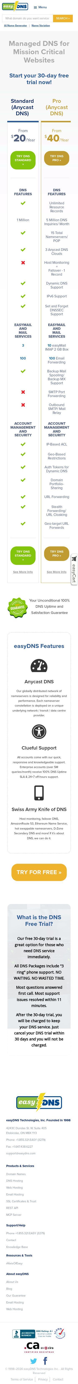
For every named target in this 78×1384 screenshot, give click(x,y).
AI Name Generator (15, 25)
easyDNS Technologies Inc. (41, 1369)
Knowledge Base (17, 1247)
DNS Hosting (14, 1181)
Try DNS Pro (56, 158)
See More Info (23, 572)
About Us (12, 1282)
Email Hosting (15, 1194)
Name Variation (41, 25)
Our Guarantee (16, 1295)
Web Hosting (14, 1187)
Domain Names (16, 1174)
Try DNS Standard (23, 158)
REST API (12, 1208)
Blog (9, 1289)
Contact (11, 1240)
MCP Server (13, 1215)
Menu (42, 7)
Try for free (37, 872)
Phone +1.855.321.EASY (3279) (25, 1233)
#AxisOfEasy (14, 1263)
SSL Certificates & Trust (21, 1201)
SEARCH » (63, 18)
